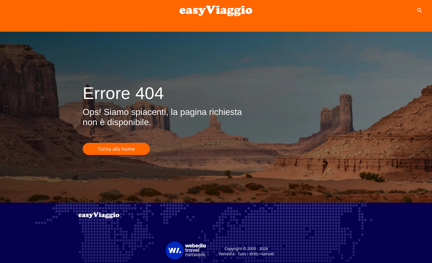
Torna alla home (116, 149)
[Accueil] (216, 10)
